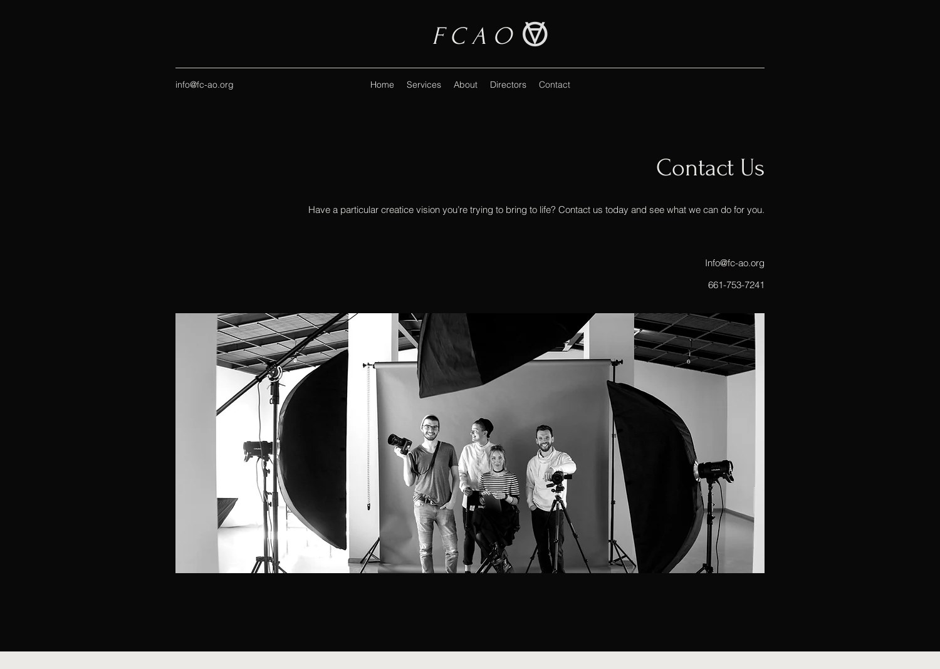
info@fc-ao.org (204, 84)
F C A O (471, 36)
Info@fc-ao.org (735, 263)
